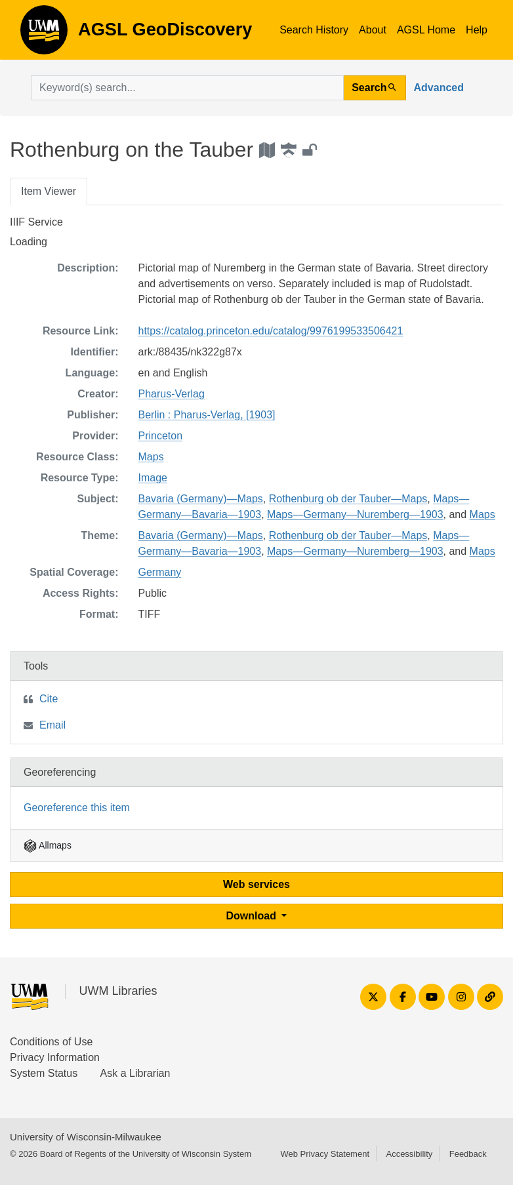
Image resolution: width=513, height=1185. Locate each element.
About (372, 29)
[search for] (187, 87)
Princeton (160, 435)
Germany (160, 572)
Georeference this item (77, 807)
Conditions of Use (51, 1041)
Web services (256, 884)
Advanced (439, 87)
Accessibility (409, 1154)
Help (476, 29)
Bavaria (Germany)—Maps (200, 498)
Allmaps (48, 845)
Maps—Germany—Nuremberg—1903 (355, 514)
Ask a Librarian (135, 1073)
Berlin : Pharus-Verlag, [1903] (207, 414)
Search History (313, 29)
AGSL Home (426, 29)
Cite (48, 698)
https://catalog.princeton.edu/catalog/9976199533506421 (270, 330)
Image (152, 477)
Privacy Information (55, 1057)
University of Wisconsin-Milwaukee (85, 1136)
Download (252, 915)
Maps (151, 456)
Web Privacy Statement (324, 1154)
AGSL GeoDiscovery (44, 34)
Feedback (468, 1154)
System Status (43, 1073)
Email (52, 725)
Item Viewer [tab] (48, 191)
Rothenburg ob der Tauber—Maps (348, 498)
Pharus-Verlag (171, 393)
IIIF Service (36, 222)
